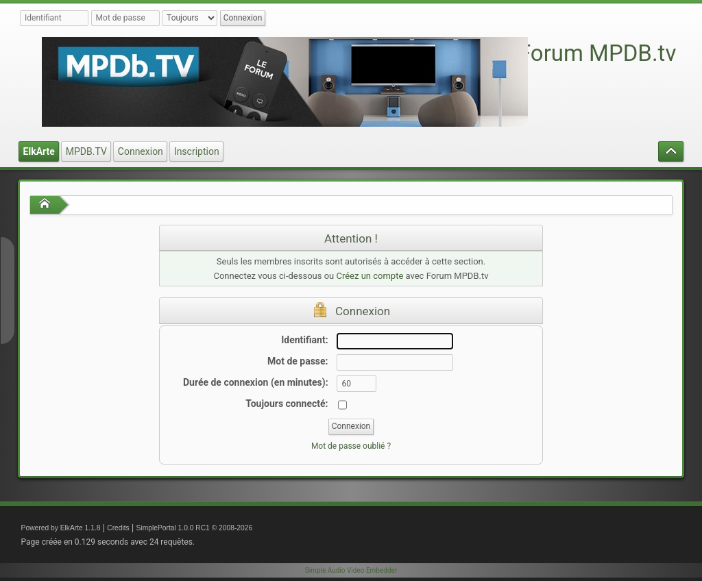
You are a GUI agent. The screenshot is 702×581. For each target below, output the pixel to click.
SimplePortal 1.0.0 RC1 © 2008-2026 (194, 528)
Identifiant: (304, 339)
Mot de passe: (297, 361)
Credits (118, 528)
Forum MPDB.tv (597, 53)
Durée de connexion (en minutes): (255, 382)
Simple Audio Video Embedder (351, 570)
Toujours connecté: (286, 403)
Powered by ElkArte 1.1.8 (61, 528)
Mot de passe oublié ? (351, 446)
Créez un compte (369, 276)
